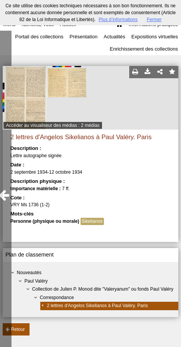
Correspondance (57, 297)
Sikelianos (92, 221)
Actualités (114, 36)
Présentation (83, 36)
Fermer (154, 19)
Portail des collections (39, 36)
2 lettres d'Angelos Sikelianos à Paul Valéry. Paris (97, 305)
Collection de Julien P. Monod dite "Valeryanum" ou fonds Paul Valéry (102, 289)
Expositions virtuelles (155, 36)
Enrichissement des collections (144, 49)
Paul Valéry (36, 281)
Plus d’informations (118, 19)
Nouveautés (29, 272)
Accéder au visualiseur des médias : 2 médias (52, 125)
